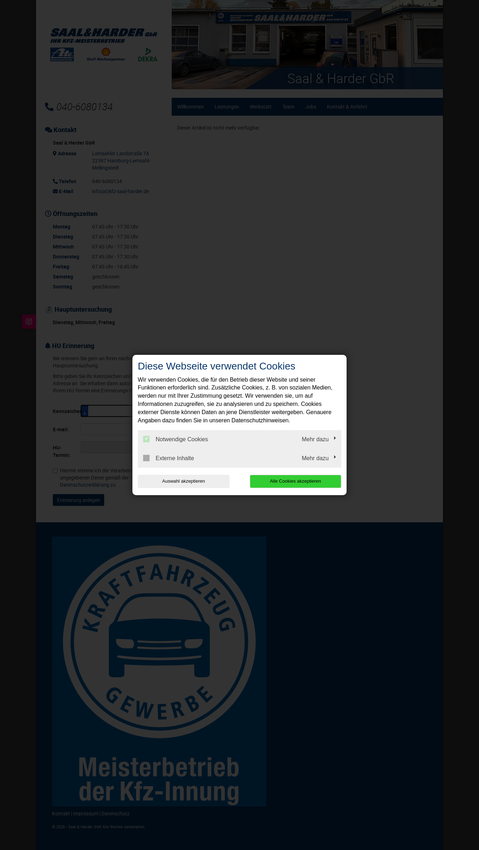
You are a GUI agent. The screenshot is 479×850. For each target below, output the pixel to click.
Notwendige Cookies (175, 439)
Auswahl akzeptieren (183, 481)
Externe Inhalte (168, 458)
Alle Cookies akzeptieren (295, 481)
